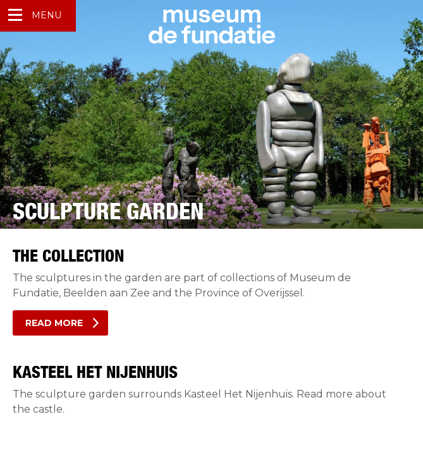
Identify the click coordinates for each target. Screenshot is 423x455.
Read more (54, 323)
